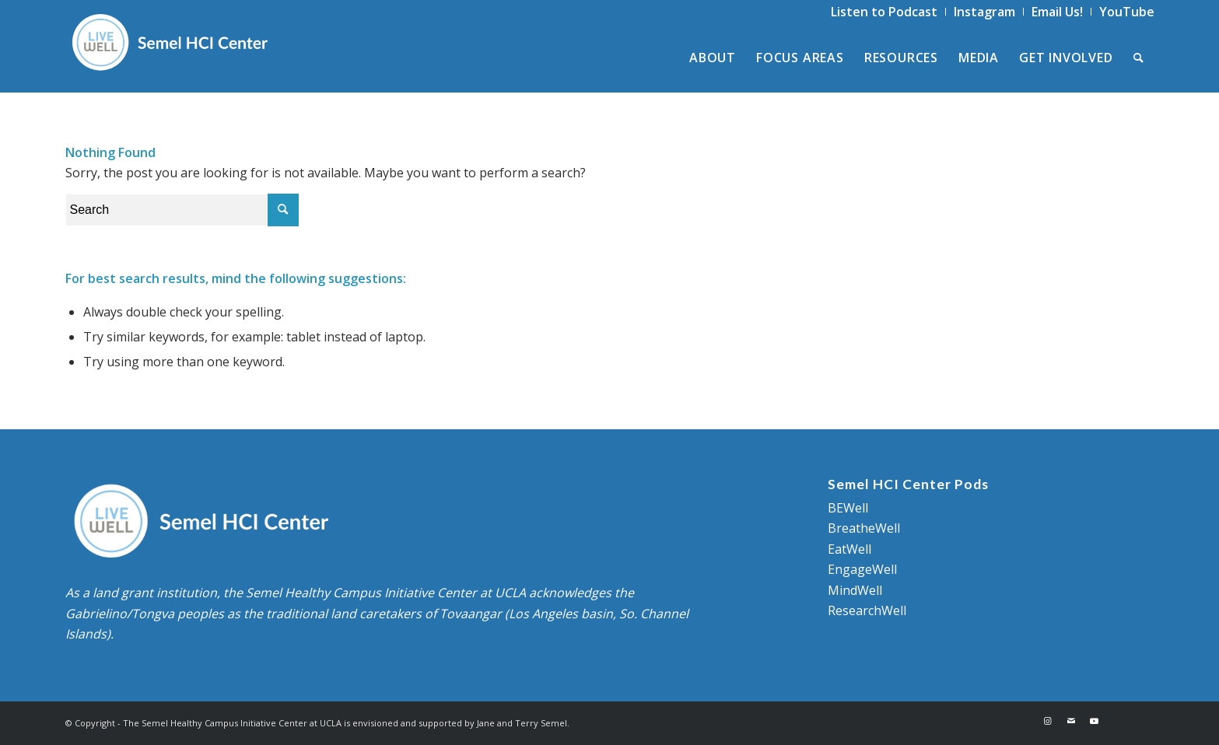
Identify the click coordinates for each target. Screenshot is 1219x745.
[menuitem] (884, 12)
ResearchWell (867, 610)
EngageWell (862, 569)
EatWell (849, 549)
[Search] (1138, 58)
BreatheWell (864, 528)
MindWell (855, 590)
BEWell (848, 507)
